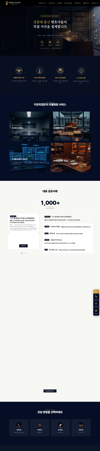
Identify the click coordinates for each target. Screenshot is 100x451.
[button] (21, 255)
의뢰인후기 (78, 3)
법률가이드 (86, 3)
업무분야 (59, 3)
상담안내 (94, 3)
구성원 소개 (51, 3)
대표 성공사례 (68, 3)
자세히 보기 (23, 248)
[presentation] (8, 234)
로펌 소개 (42, 3)
